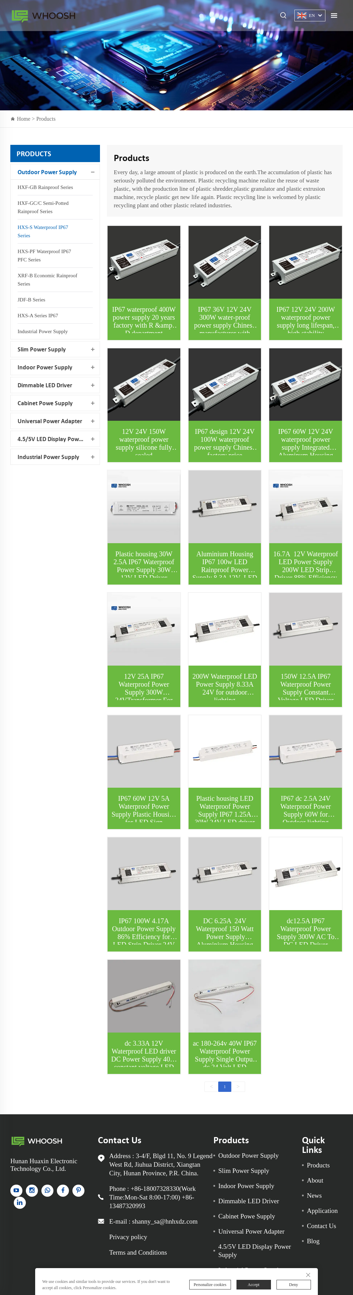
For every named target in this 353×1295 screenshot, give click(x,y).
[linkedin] (20, 1203)
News (314, 1195)
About (315, 1180)
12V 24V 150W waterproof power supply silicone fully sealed (144, 443)
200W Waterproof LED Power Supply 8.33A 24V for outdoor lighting (224, 688)
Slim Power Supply (42, 349)
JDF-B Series (31, 299)
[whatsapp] (47, 1191)
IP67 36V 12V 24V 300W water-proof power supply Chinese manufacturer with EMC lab (224, 325)
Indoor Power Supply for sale (43, 15)
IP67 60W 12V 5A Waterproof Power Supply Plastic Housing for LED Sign (143, 810)
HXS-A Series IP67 (38, 315)
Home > (26, 119)
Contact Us (321, 1225)
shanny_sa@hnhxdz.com (165, 1221)
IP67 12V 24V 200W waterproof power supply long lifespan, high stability (305, 321)
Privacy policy (128, 1237)
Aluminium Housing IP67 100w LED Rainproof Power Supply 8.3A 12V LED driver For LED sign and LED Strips (224, 573)
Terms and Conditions (138, 1252)
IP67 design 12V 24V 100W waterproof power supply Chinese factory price (224, 443)
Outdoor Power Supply (47, 172)
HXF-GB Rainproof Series (45, 187)
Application (322, 1210)
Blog (313, 1241)
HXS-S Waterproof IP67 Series (43, 231)
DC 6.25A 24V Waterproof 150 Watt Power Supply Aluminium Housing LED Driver (224, 936)
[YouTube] (16, 1191)
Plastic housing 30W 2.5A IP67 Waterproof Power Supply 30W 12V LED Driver (143, 565)
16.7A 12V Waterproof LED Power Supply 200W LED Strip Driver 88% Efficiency (305, 565)
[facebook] (63, 1191)
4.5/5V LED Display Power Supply (59, 438)
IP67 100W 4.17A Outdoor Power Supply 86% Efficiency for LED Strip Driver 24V (143, 932)
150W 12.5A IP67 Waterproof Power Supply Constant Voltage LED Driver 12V (306, 692)
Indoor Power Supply (45, 367)
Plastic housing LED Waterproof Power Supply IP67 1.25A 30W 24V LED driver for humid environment (225, 814)
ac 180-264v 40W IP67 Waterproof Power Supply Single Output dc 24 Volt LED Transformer (225, 1059)
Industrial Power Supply (43, 331)
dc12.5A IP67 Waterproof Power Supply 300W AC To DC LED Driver (305, 932)
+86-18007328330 (155, 1188)
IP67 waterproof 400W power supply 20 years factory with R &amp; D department (143, 321)
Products (46, 119)
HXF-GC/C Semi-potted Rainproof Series (43, 207)
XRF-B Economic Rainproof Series (47, 280)
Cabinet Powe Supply (45, 403)
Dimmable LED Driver (45, 385)
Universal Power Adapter (50, 421)
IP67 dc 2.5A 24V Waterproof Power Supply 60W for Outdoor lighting (305, 810)
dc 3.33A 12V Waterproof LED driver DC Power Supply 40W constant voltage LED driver (143, 1059)
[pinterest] (78, 1191)
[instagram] (32, 1191)
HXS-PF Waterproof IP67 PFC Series (44, 255)
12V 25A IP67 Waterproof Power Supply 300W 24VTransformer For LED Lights (143, 692)
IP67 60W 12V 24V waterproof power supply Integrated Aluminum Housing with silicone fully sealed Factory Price (306, 451)
